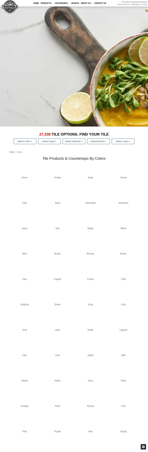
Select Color (24, 141)
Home (36, 3)
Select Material (73, 141)
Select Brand (97, 141)
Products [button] (46, 3)
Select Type (48, 141)
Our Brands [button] (61, 3)
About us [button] (86, 3)
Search (75, 3)
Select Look (122, 141)
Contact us (100, 3)
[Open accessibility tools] (143, 447)
